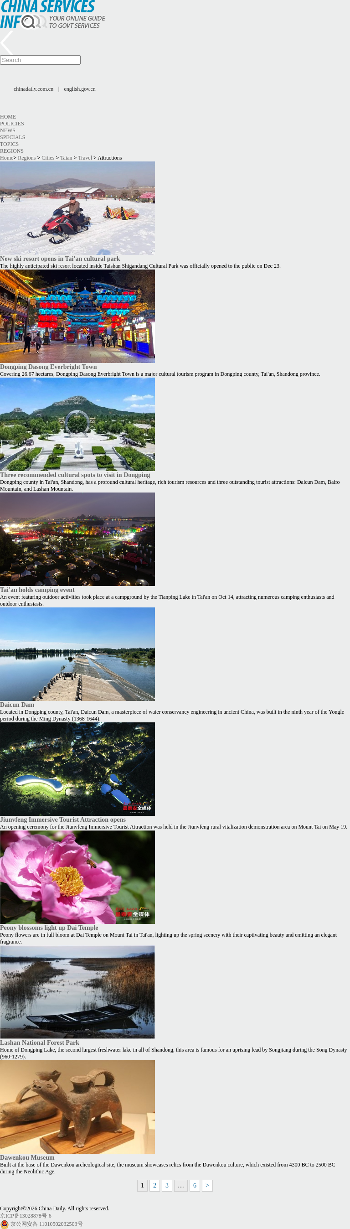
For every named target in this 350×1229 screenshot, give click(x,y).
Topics (9, 144)
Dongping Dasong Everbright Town (48, 366)
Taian (66, 158)
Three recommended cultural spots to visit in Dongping (75, 474)
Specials (12, 137)
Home (8, 117)
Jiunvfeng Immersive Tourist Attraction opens (63, 819)
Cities (47, 158)
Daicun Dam (17, 704)
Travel (85, 158)
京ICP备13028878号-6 (25, 1216)
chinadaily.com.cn (33, 89)
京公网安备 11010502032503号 (46, 1224)
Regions (12, 151)
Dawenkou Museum (27, 1157)
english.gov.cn (80, 89)
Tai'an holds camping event (37, 589)
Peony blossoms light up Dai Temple (49, 927)
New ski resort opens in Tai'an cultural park (60, 258)
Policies (12, 123)
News (7, 130)
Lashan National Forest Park (39, 1042)
